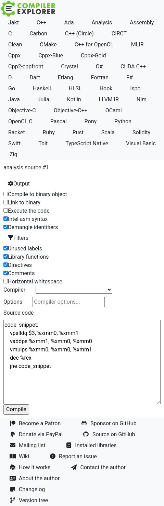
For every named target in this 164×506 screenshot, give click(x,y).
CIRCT (119, 33)
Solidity (141, 132)
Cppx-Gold (93, 55)
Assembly (142, 22)
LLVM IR (109, 99)
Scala (108, 132)
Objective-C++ (71, 110)
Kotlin (74, 99)
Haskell (42, 88)
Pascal (58, 121)
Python (122, 121)
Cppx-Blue (50, 55)
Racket (16, 132)
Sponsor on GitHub (109, 423)
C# (99, 66)
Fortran (100, 77)
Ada (69, 22)
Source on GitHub (110, 434)
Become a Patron (35, 423)
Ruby (49, 132)
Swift (14, 143)
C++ (42, 22)
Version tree (29, 500)
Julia (43, 99)
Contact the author (99, 467)
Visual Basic (141, 143)
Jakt (13, 22)
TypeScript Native (86, 143)
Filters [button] (18, 238)
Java (14, 99)
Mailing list (28, 445)
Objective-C (22, 110)
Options (12, 302)
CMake (48, 44)
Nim (142, 99)
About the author (35, 478)
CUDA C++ (133, 66)
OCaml (113, 110)
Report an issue (74, 456)
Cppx (14, 55)
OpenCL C (20, 121)
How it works (30, 467)
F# (129, 77)
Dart (34, 77)
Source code (18, 313)
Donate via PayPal (36, 434)
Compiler (14, 289)
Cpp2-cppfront (25, 66)
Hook (106, 88)
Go (11, 88)
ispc (135, 88)
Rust (78, 132)
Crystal (69, 66)
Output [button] (19, 183)
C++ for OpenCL (94, 44)
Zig (13, 154)
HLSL (75, 88)
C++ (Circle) (79, 33)
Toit (43, 143)
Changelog (28, 489)
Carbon (38, 33)
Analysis (102, 22)
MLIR (137, 44)
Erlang (65, 77)
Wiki (20, 456)
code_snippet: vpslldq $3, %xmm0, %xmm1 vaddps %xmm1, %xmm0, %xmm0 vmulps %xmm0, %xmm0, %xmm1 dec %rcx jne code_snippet (82, 362)
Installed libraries (91, 445)
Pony (91, 121)
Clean (15, 44)
